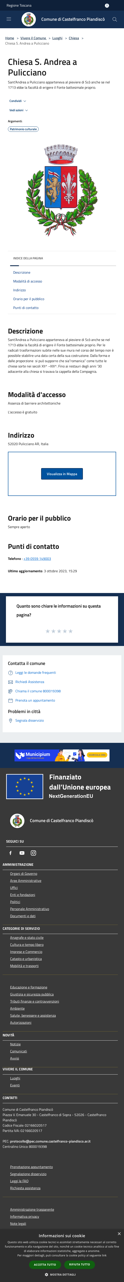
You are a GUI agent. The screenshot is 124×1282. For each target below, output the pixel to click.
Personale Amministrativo (29, 908)
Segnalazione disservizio (28, 1174)
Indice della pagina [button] (28, 258)
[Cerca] (114, 19)
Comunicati (18, 1051)
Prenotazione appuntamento (31, 1166)
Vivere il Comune (33, 38)
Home (9, 38)
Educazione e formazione (28, 987)
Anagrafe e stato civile (27, 937)
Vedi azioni (19, 110)
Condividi (18, 101)
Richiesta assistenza (25, 1188)
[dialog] (62, 1255)
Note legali (18, 1223)
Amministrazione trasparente (32, 1209)
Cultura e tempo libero (27, 944)
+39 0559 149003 (37, 558)
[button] (62, 1274)
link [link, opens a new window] (104, 1255)
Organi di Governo (23, 873)
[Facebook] (10, 853)
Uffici (14, 887)
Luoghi (57, 38)
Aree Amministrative (25, 880)
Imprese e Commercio (26, 951)
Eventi (15, 1085)
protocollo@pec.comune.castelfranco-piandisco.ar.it (50, 1141)
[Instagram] (33, 853)
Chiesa (74, 38)
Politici (15, 901)
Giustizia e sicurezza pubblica (32, 994)
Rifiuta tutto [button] (79, 1264)
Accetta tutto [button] (45, 1265)
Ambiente (17, 1008)
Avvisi (14, 1058)
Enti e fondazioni (22, 894)
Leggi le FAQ (19, 1181)
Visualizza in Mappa (62, 473)
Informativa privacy (24, 1216)
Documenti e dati (23, 916)
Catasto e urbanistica (26, 958)
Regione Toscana (19, 5)
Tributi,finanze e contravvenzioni (34, 1001)
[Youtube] (22, 853)
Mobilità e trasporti (24, 965)
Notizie (15, 1044)
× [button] (119, 1234)
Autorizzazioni (20, 1022)
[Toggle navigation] (8, 19)
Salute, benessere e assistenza (33, 1015)
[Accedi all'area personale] (107, 5)
